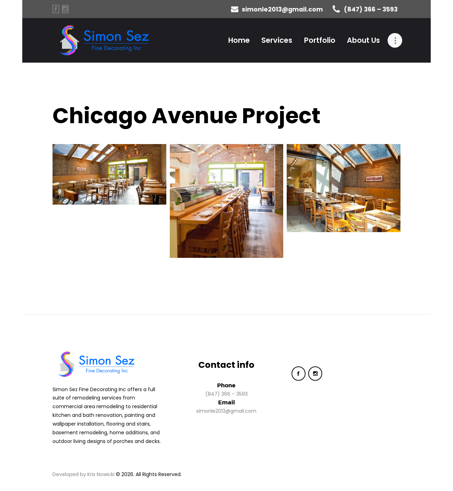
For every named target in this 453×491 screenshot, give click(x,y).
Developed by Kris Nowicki (83, 474)
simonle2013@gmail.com (226, 410)
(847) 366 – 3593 (226, 393)
